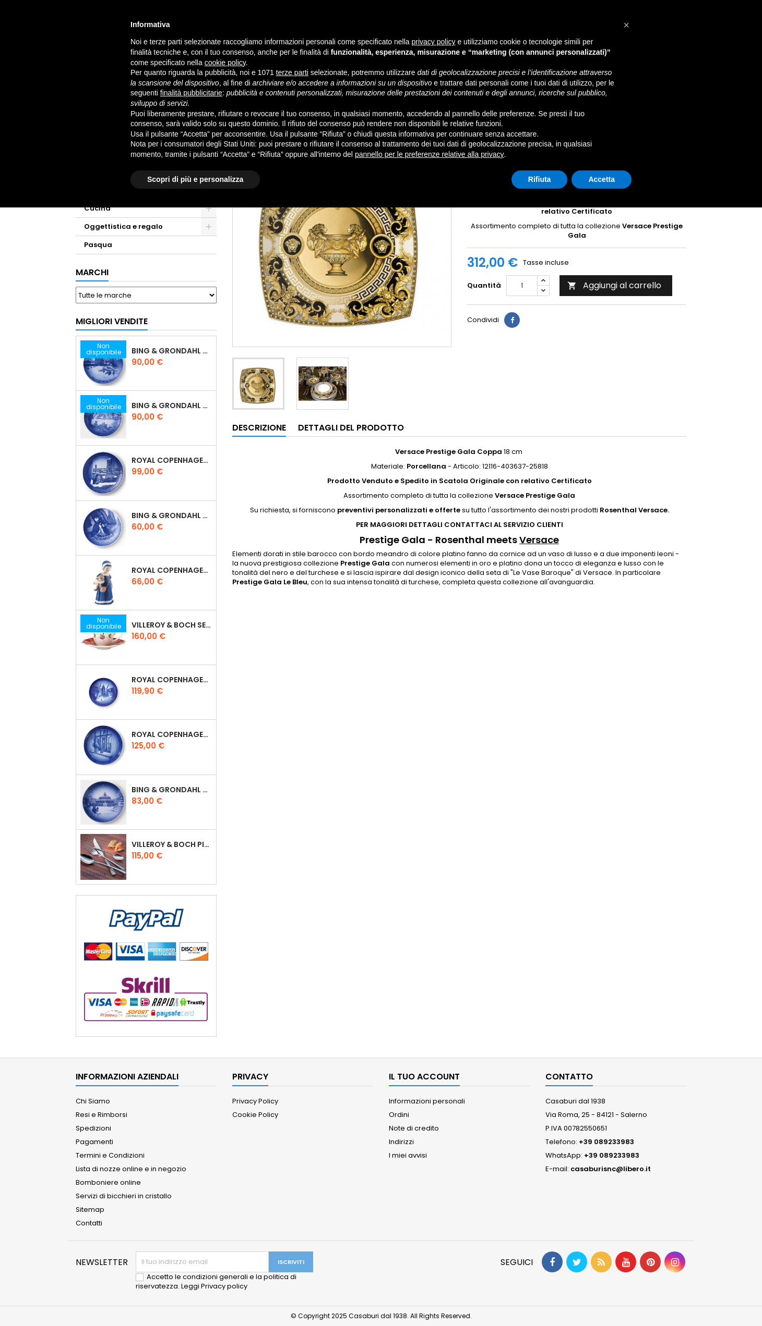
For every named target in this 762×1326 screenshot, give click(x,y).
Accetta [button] (601, 179)
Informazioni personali (427, 1101)
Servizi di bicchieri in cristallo (124, 1196)
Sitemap (90, 1209)
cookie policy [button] (225, 62)
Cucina (97, 208)
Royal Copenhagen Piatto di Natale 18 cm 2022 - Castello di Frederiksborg (172, 680)
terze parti (292, 72)
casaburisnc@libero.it (610, 1169)
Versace (539, 539)
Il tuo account (424, 1077)
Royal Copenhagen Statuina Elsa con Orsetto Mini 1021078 (172, 570)
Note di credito (414, 1128)
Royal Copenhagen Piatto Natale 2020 (172, 460)
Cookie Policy (255, 1115)
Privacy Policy (255, 1101)
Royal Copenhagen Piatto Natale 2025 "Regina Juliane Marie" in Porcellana (172, 734)
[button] (626, 25)
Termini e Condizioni (110, 1155)
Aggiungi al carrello (614, 285)
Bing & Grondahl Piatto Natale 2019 (172, 405)
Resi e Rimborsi (101, 1115)
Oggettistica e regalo (123, 226)
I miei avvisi (408, 1155)
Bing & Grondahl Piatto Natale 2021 (172, 789)
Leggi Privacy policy (214, 1286)
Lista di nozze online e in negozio (131, 1169)
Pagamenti (94, 1142)
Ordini (399, 1115)
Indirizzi (401, 1142)
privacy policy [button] (434, 42)
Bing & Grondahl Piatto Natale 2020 (172, 351)
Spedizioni (93, 1128)
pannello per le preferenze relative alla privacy (429, 154)
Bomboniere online (108, 1182)
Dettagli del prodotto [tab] (351, 428)
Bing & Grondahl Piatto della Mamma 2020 (172, 515)
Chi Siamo (93, 1101)
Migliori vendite (112, 321)
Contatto (569, 1077)
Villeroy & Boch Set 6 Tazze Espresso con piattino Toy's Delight (172, 625)
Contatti (89, 1223)
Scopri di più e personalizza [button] (195, 179)
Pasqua (98, 245)
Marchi (92, 272)
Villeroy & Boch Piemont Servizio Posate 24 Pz (172, 844)
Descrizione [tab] (259, 428)
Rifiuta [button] (539, 179)
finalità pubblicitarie (191, 93)
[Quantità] (522, 285)
